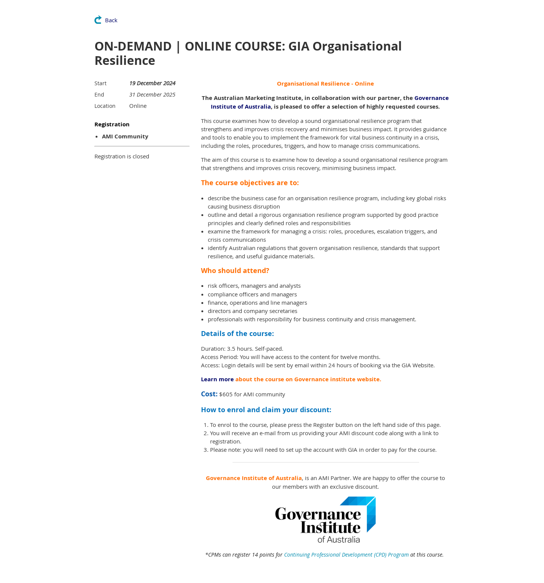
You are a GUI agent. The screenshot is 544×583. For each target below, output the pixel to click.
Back (111, 20)
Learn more (217, 379)
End (99, 94)
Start (100, 83)
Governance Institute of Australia (254, 478)
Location (105, 105)
